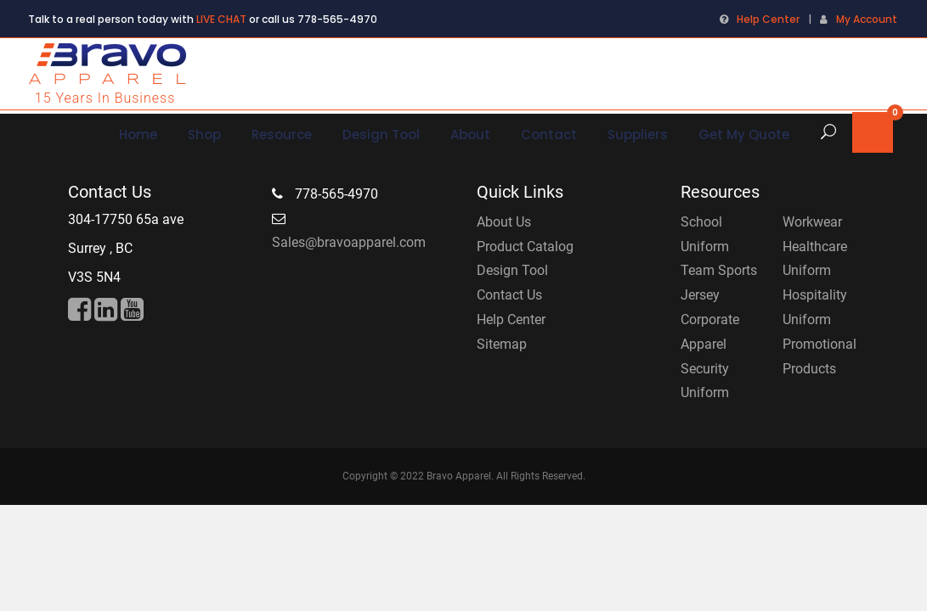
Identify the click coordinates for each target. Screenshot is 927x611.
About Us (504, 222)
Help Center (768, 19)
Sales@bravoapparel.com (349, 242)
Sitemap (502, 344)
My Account (866, 19)
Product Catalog (525, 246)
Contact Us (509, 295)
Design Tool (512, 270)
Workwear (812, 222)
